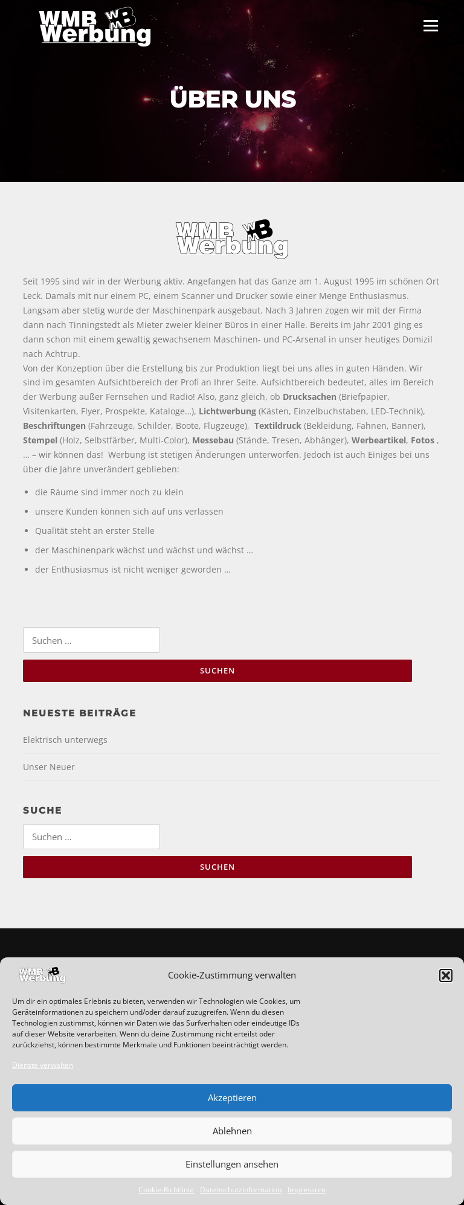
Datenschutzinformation (241, 1189)
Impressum (307, 1189)
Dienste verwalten (42, 1065)
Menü (430, 25)
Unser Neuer (49, 767)
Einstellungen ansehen (232, 1164)
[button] (446, 975)
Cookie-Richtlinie (166, 1189)
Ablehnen (232, 1131)
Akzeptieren (232, 1097)
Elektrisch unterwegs (65, 739)
